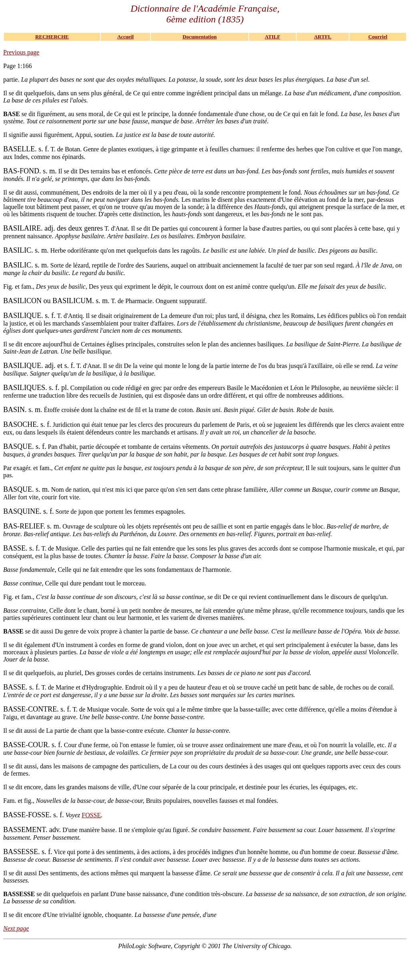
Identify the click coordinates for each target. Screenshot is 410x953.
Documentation (200, 37)
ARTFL (323, 37)
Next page (16, 928)
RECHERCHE (52, 37)
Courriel (378, 37)
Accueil (125, 37)
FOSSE (91, 815)
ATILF (272, 37)
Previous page (21, 52)
